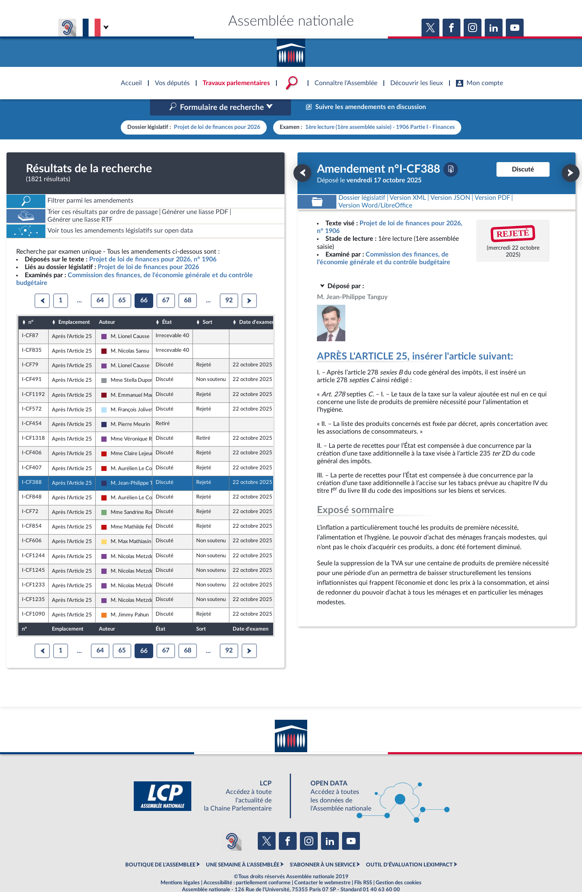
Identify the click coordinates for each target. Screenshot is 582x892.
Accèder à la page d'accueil (291, 50)
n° (30, 305)
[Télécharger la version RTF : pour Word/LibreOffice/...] (375, 188)
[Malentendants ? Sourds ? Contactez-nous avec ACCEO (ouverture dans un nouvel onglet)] (232, 824)
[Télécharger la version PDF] (450, 152)
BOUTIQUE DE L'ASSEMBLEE (160, 847)
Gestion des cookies (399, 865)
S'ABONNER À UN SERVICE (322, 847)
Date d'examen (257, 305)
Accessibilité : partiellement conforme (247, 865)
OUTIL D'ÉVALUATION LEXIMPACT (409, 847)
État (167, 305)
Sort (207, 305)
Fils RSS (363, 865)
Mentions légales (180, 865)
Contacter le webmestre (322, 865)
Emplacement (74, 305)
